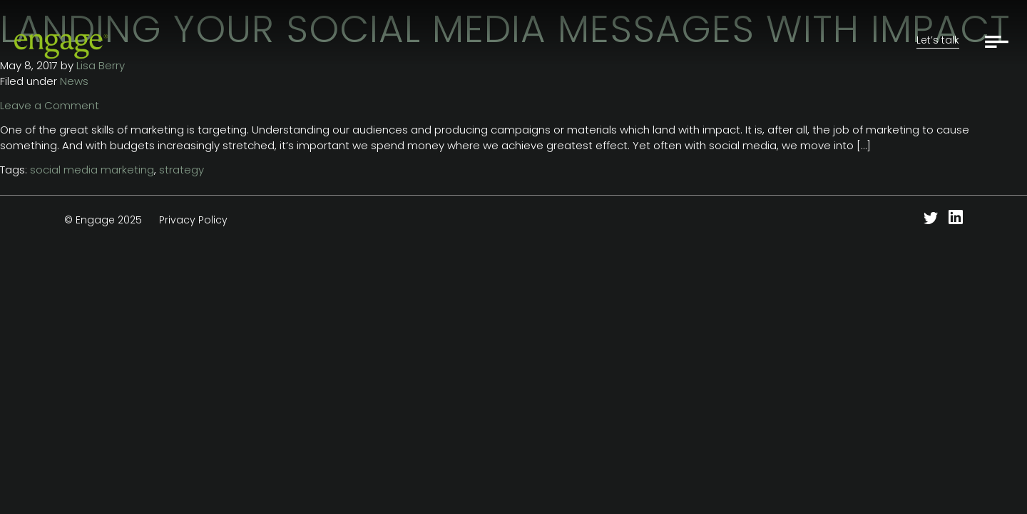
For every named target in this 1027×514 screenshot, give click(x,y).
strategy (181, 169)
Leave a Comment (49, 105)
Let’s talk (937, 40)
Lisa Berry (100, 65)
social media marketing (92, 169)
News (74, 81)
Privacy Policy (193, 220)
